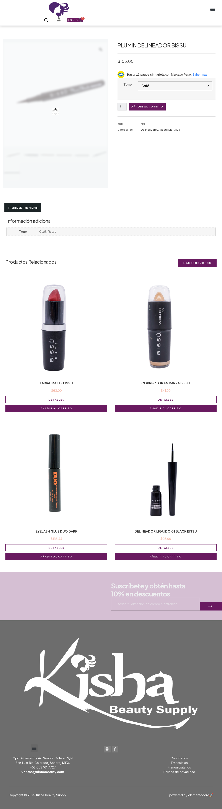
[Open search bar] (46, 20)
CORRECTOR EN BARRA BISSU (165, 383)
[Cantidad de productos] (122, 107)
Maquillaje (166, 130)
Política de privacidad (179, 772)
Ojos (177, 130)
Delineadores (149, 130)
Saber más (200, 74)
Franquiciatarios (179, 767)
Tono (127, 84)
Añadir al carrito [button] (56, 408)
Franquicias (179, 763)
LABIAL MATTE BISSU (56, 383)
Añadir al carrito (148, 106)
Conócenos (179, 758)
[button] (213, 9)
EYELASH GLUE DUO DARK (56, 531)
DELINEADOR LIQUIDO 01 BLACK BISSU (166, 531)
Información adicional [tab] (23, 207)
